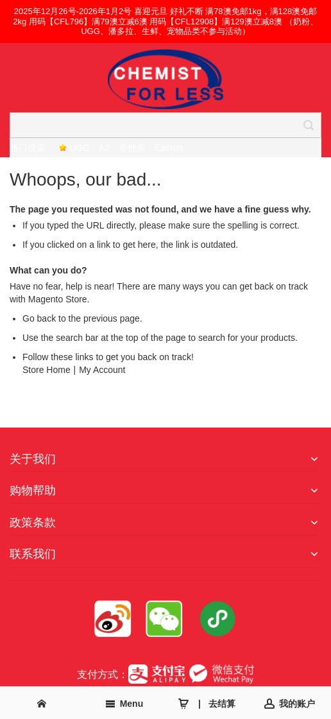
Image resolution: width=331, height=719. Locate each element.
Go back (39, 318)
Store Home (46, 370)
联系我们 (33, 554)
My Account (102, 370)
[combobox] (165, 125)
